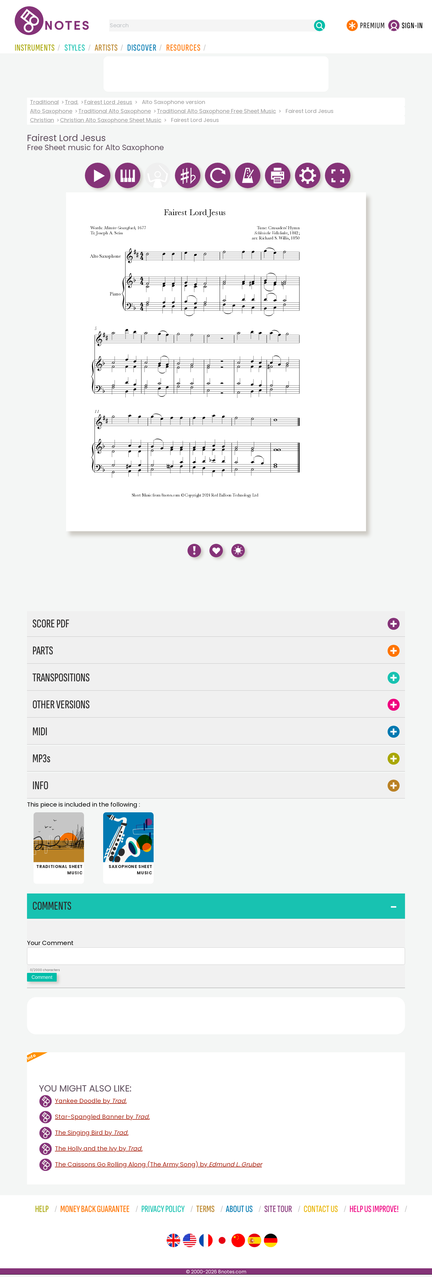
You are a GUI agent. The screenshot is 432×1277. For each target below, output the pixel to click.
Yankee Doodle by (91, 1103)
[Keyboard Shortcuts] (238, 550)
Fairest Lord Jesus (108, 102)
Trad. (71, 102)
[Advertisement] (216, 72)
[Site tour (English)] (173, 1242)
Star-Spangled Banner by (102, 1119)
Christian (42, 120)
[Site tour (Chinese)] (238, 1242)
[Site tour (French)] (205, 1242)
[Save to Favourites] (216, 550)
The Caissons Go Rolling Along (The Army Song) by (158, 1167)
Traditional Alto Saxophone (114, 111)
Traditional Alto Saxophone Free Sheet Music (216, 111)
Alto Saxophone (51, 111)
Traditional (44, 102)
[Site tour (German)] (270, 1242)
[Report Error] (194, 550)
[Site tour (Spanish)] (254, 1242)
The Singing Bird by (91, 1135)
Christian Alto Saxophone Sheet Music (110, 120)
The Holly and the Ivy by (98, 1151)
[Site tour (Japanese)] (222, 1242)
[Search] (319, 25)
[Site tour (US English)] (189, 1242)
